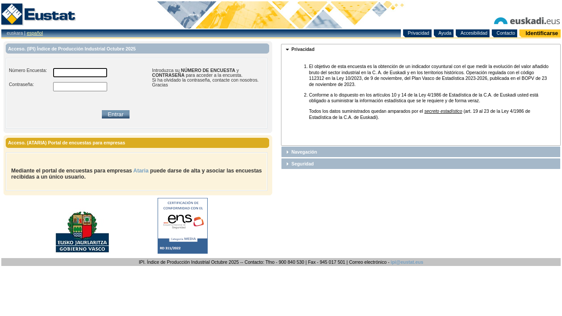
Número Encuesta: (28, 70)
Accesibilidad (474, 33)
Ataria (141, 171)
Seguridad (303, 164)
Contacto (506, 33)
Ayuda (445, 33)
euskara (15, 33)
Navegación (304, 152)
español (35, 33)
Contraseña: (21, 84)
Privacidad (418, 33)
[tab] (421, 49)
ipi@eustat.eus (407, 262)
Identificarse (542, 33)
